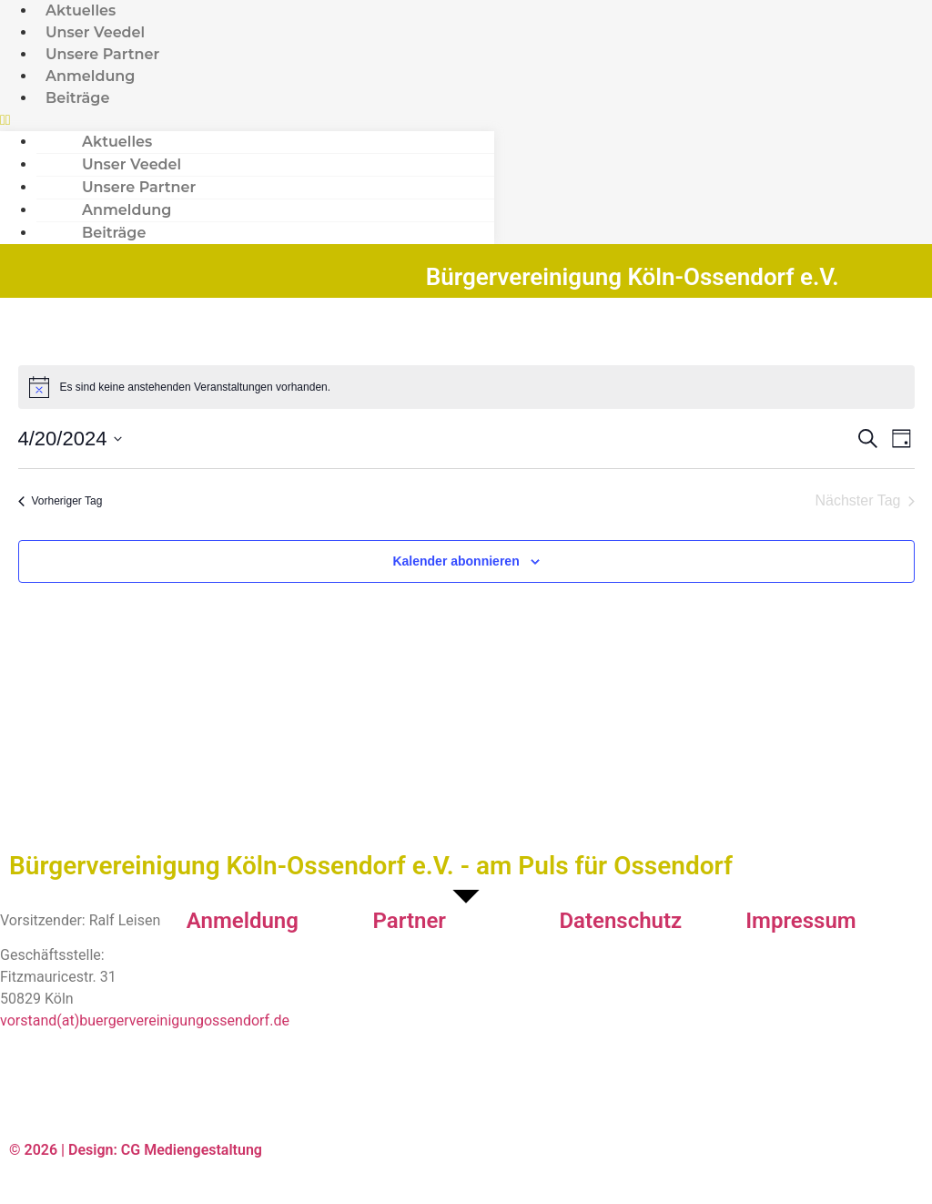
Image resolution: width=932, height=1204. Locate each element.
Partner (409, 921)
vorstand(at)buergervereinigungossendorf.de (144, 1020)
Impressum (800, 921)
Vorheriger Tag (60, 501)
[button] (247, 120)
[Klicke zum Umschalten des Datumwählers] (70, 438)
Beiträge (77, 98)
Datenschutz (620, 921)
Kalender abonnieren (455, 561)
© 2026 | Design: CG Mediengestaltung (135, 1149)
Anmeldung (243, 921)
